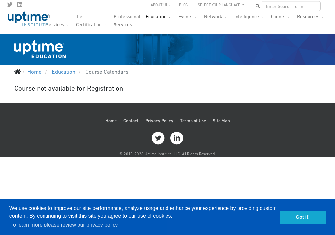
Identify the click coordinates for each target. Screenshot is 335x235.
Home (111, 120)
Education (156, 16)
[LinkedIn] (19, 4)
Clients (278, 16)
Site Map (221, 120)
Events (185, 16)
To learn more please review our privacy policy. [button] (64, 224)
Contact (131, 120)
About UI (159, 5)
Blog (183, 5)
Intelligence (246, 16)
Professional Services (127, 18)
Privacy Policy (159, 120)
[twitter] (10, 4)
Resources (308, 16)
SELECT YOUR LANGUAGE (219, 5)
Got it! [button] (302, 217)
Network (213, 16)
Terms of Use (193, 120)
